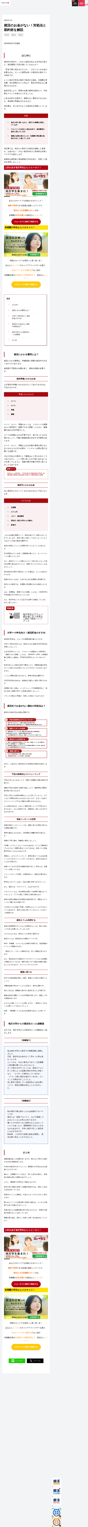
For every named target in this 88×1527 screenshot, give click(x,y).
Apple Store (62, 1285)
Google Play (78, 1285)
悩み (14, 35)
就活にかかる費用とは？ (21, 310)
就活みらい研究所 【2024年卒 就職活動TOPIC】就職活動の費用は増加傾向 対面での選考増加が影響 (26, 474)
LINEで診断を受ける (70, 1504)
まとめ (14, 340)
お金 (7, 35)
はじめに (15, 305)
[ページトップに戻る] (79, 1518)
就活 (21, 35)
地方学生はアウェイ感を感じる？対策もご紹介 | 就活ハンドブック (33, 620)
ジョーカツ (38, 215)
